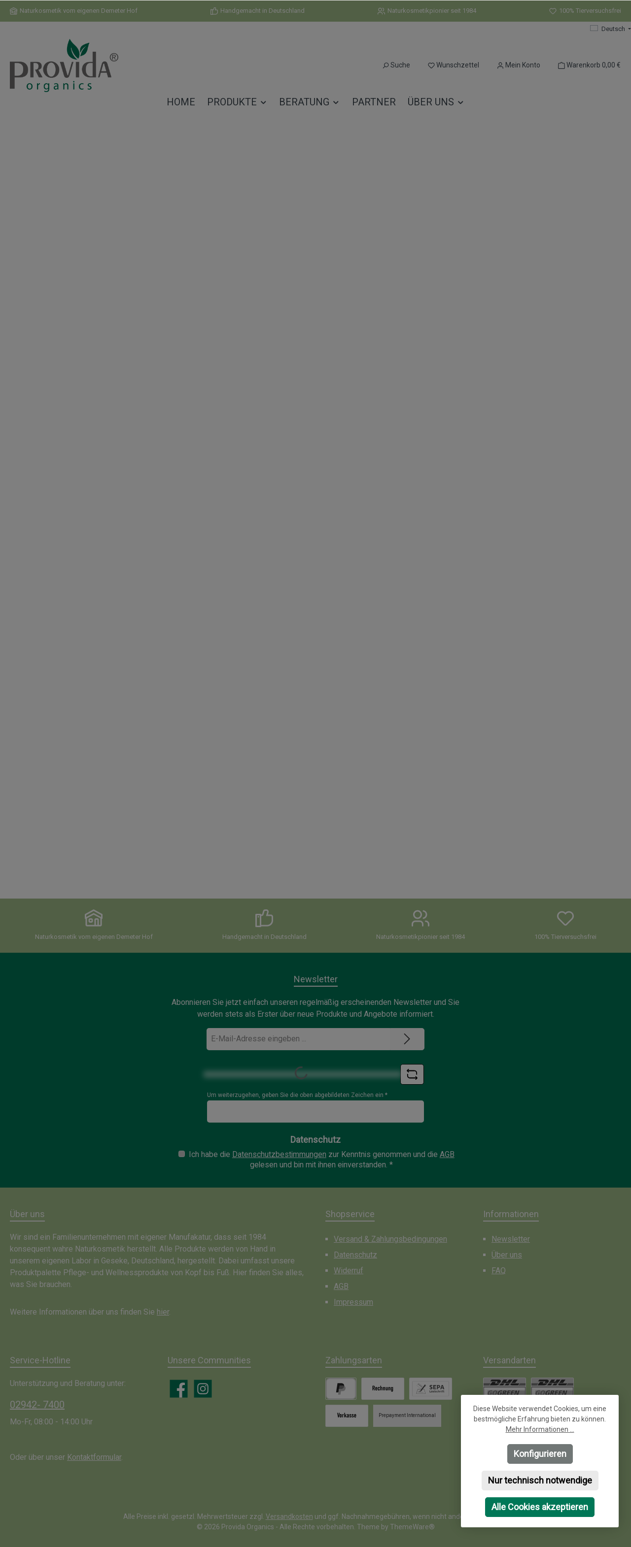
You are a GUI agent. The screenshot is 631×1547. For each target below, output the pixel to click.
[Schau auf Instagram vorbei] (203, 1389)
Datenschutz (355, 1254)
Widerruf (348, 1270)
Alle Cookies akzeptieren (539, 1507)
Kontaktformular (94, 1457)
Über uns (506, 1254)
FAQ (498, 1270)
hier (163, 1312)
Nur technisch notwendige (540, 1480)
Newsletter (510, 1239)
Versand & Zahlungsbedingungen (390, 1239)
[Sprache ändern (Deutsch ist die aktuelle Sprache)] (610, 29)
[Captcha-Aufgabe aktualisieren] (412, 1074)
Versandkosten (289, 1516)
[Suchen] (396, 65)
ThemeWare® (412, 1527)
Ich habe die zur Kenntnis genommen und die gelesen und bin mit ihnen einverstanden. (322, 1159)
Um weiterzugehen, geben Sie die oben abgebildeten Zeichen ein (297, 1095)
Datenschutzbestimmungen (279, 1154)
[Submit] (407, 1039)
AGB (447, 1154)
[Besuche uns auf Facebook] (179, 1389)
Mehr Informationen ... (540, 1429)
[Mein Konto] (519, 65)
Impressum (353, 1302)
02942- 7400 (37, 1405)
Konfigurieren (540, 1454)
